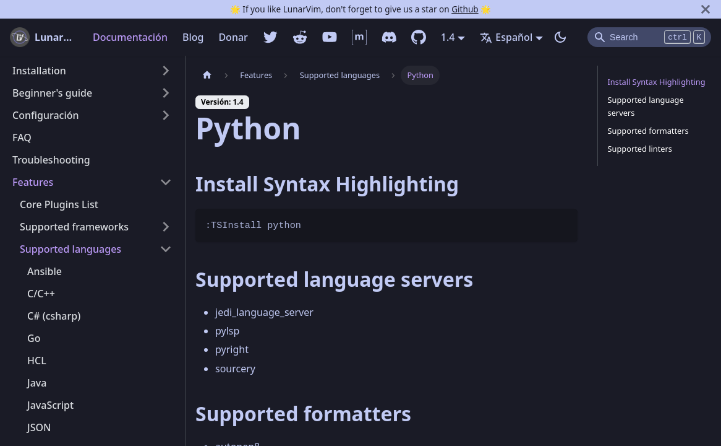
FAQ (22, 137)
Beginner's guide (52, 93)
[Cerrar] (705, 9)
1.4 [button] (448, 37)
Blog (192, 37)
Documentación (130, 37)
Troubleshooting (51, 160)
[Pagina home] (207, 75)
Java (36, 383)
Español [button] (506, 37)
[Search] (649, 37)
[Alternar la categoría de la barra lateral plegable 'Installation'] (165, 71)
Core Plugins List (59, 204)
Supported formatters (648, 130)
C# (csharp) (53, 316)
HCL (36, 360)
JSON (39, 427)
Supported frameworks (74, 227)
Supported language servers (646, 106)
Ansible (44, 271)
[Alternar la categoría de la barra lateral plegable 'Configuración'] (165, 115)
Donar (232, 37)
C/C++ (41, 293)
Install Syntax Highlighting (657, 81)
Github (464, 9)
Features (32, 182)
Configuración (45, 115)
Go (33, 338)
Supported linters (640, 148)
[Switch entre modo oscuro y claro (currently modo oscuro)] (560, 37)
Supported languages (70, 249)
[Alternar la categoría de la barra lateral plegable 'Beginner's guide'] (165, 93)
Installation (39, 70)
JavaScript (50, 405)
